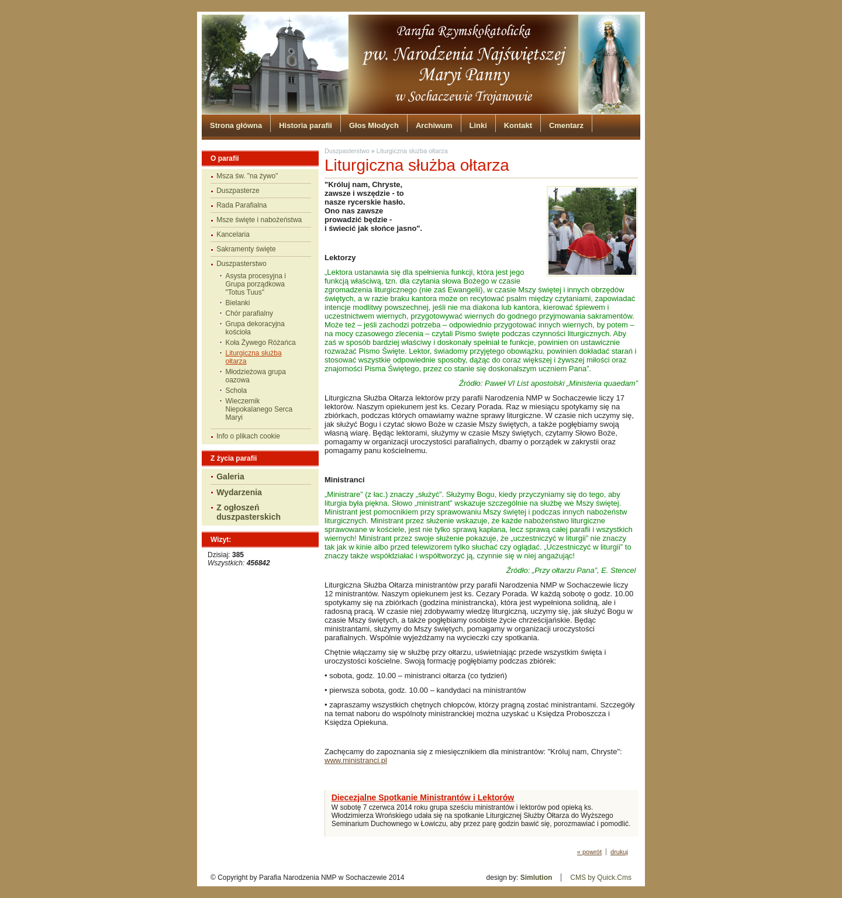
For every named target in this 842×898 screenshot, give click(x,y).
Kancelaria (233, 234)
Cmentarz (566, 125)
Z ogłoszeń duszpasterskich (248, 512)
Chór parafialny (249, 313)
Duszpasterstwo (241, 264)
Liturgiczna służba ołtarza (254, 357)
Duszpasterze (237, 190)
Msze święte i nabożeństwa (259, 220)
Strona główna (236, 125)
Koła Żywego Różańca (261, 343)
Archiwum (434, 125)
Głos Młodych (374, 125)
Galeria (230, 476)
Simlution (536, 877)
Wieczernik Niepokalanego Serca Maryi (259, 409)
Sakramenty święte (245, 249)
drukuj (619, 851)
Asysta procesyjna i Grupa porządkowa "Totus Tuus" (256, 284)
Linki (478, 125)
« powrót (589, 851)
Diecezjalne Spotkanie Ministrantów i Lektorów (423, 797)
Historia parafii (305, 125)
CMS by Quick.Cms (601, 877)
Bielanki (238, 303)
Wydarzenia (239, 492)
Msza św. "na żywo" (247, 176)
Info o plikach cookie (248, 436)
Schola (236, 390)
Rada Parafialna (241, 205)
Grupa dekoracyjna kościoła (255, 328)
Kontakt (518, 125)
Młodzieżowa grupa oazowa (256, 376)
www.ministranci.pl (356, 760)
